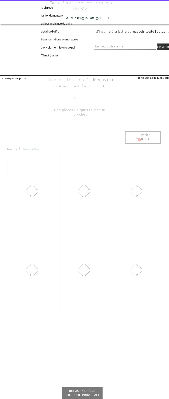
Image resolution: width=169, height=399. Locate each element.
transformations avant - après (59, 39)
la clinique (47, 7)
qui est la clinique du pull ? (56, 23)
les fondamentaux (52, 15)
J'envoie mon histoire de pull (58, 47)
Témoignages (50, 55)
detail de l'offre (50, 31)
